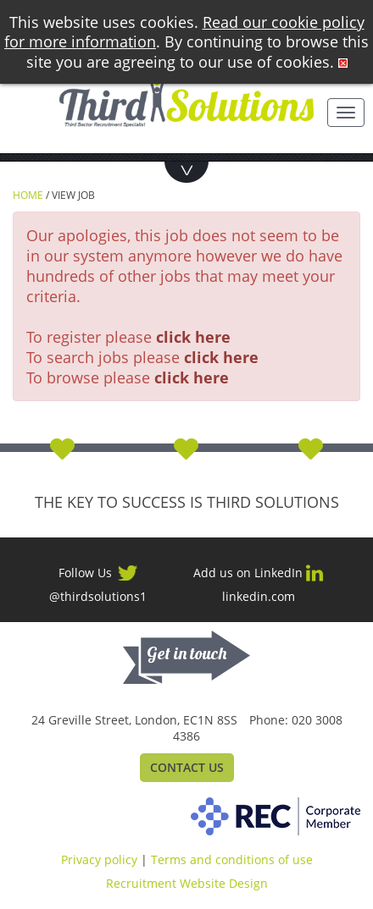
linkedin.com (258, 596)
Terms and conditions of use (232, 859)
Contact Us (187, 767)
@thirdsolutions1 (98, 596)
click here (193, 337)
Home (28, 195)
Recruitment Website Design (187, 883)
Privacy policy (99, 859)
